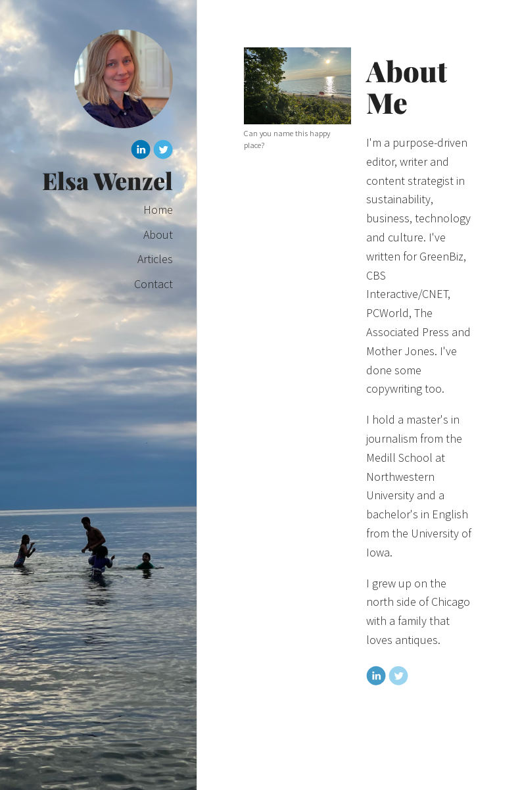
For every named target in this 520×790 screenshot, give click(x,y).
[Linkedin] (141, 151)
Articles (155, 258)
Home (158, 209)
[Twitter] (163, 151)
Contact (153, 283)
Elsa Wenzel (107, 180)
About (158, 234)
